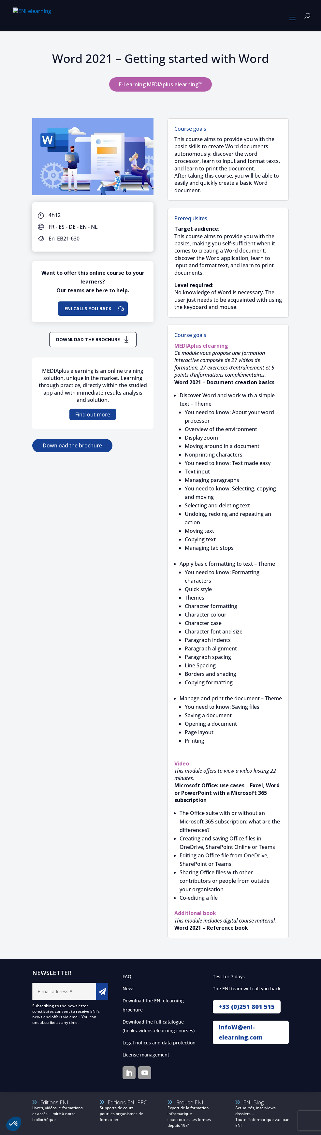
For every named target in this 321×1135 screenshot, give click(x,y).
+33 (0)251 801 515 (247, 1007)
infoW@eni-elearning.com (241, 1032)
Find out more (92, 414)
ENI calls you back (88, 308)
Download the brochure (88, 339)
